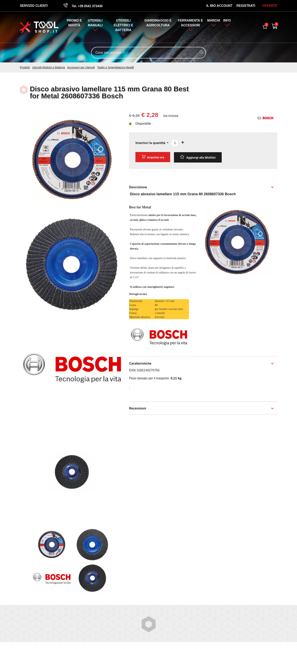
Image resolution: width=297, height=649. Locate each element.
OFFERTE (269, 5)
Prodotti (25, 67)
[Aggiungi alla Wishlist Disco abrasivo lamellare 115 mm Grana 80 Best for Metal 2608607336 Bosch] (198, 157)
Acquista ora (153, 157)
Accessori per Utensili (81, 67)
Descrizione (138, 187)
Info (227, 20)
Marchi (213, 20)
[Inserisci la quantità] (174, 143)
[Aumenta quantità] (182, 142)
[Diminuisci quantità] (168, 142)
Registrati (245, 5)
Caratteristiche (140, 363)
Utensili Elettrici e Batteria (123, 25)
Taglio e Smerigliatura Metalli (115, 67)
